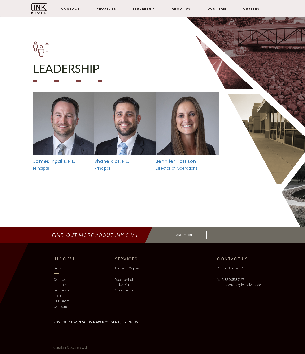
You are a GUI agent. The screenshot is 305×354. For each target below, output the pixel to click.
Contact (70, 9)
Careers (251, 9)
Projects (106, 9)
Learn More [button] (183, 235)
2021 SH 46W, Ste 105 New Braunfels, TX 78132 (95, 322)
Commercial (125, 290)
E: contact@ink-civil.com (239, 284)
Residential (124, 279)
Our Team (216, 9)
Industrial (122, 284)
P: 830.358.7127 (230, 279)
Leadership (144, 9)
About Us (181, 9)
